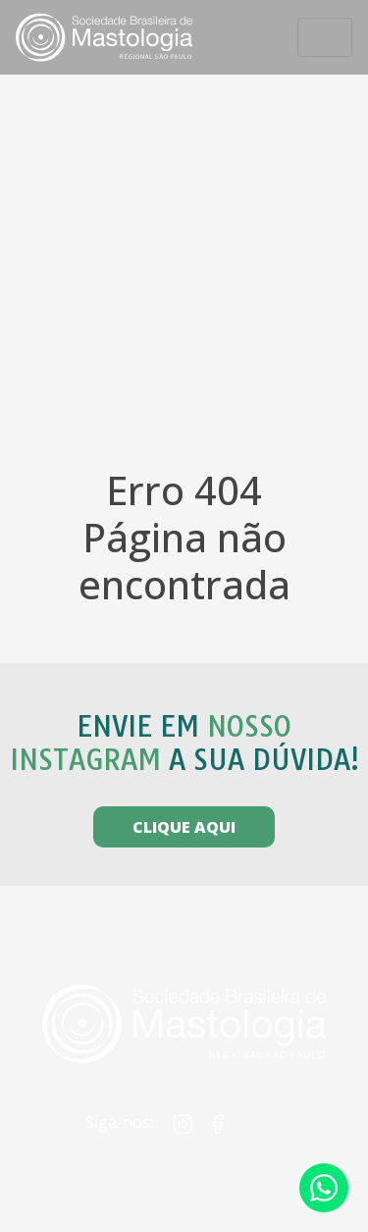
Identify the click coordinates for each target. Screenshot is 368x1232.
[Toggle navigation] (324, 37)
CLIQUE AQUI (184, 827)
